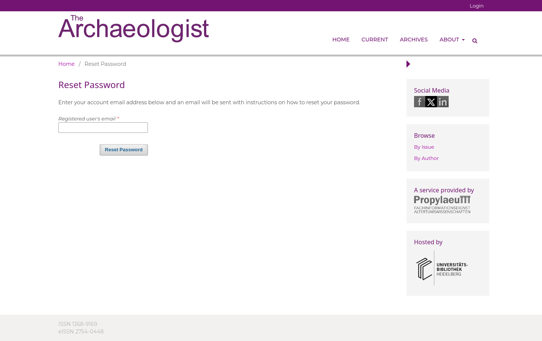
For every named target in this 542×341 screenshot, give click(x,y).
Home (341, 39)
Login (477, 6)
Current (375, 39)
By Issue (424, 147)
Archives (414, 39)
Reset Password (124, 149)
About (450, 39)
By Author (426, 158)
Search (472, 37)
